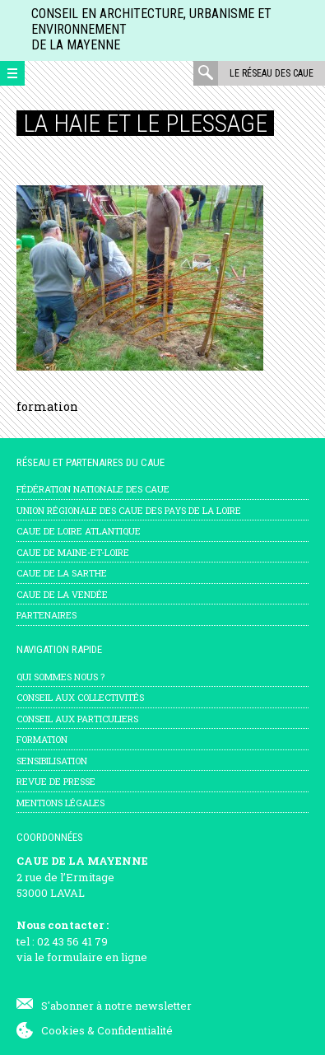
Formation (41, 739)
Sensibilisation (51, 760)
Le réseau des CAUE (271, 73)
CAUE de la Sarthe (61, 573)
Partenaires (46, 615)
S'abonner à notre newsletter (116, 1005)
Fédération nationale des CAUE (92, 489)
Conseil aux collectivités (80, 697)
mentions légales (60, 802)
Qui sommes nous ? (60, 676)
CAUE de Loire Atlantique (78, 531)
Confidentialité (135, 1030)
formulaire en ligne (97, 957)
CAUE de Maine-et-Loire (72, 552)
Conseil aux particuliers (77, 718)
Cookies (63, 1030)
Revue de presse (55, 781)
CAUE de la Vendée (62, 594)
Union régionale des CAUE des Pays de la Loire (128, 510)
